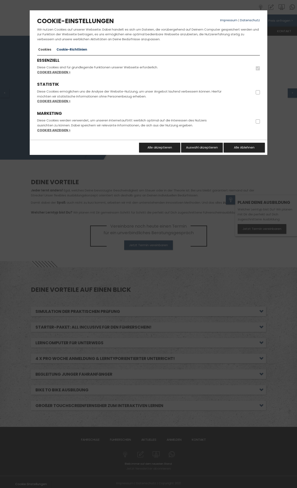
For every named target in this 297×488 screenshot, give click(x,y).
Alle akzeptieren (159, 147)
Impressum (228, 20)
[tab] (44, 49)
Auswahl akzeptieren (202, 147)
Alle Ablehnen (244, 147)
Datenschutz (250, 20)
